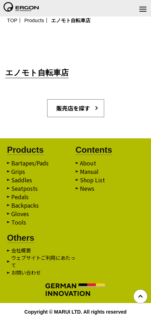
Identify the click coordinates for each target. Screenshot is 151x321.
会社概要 (21, 250)
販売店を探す (73, 108)
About (88, 163)
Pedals (20, 197)
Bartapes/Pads (30, 163)
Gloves (20, 213)
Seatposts (24, 188)
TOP (12, 20)
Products (34, 20)
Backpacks (25, 205)
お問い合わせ (26, 272)
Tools (18, 222)
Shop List (92, 180)
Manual (89, 171)
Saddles (21, 180)
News (87, 188)
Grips (18, 171)
